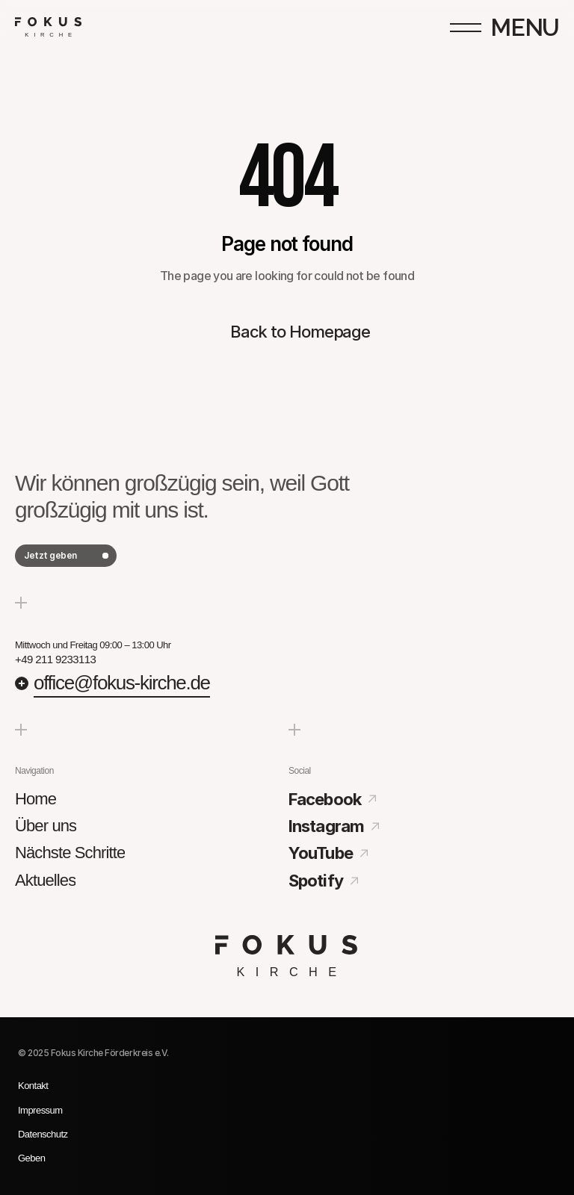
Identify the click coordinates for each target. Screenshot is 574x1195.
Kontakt (33, 1085)
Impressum (40, 1110)
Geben (31, 1158)
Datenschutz (43, 1134)
